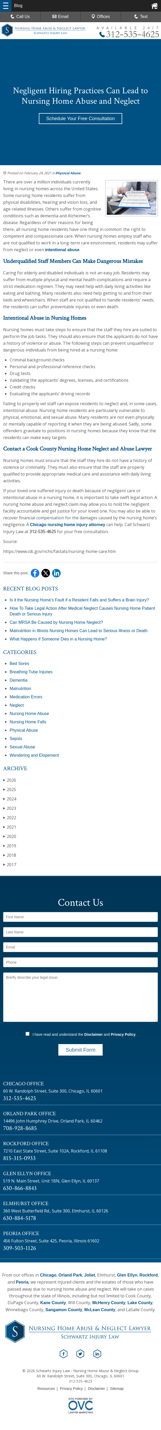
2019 (9, 845)
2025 (9, 789)
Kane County (53, 1302)
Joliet (89, 1275)
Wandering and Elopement (34, 755)
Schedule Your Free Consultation (80, 118)
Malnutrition (20, 688)
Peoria (22, 1282)
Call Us (20, 16)
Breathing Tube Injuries (31, 672)
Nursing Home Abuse (29, 713)
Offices (100, 16)
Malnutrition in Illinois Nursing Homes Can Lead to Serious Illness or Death (78, 630)
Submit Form (80, 1050)
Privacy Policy (123, 1034)
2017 (9, 864)
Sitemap (116, 1388)
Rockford (148, 1275)
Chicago (48, 1275)
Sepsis (16, 738)
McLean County (99, 1310)
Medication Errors (26, 697)
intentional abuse (62, 250)
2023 (9, 808)
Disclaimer (93, 1034)
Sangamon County (63, 1310)
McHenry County (108, 1302)
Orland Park (70, 1275)
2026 (9, 780)
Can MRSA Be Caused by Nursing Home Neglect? (56, 622)
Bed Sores (19, 663)
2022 (9, 817)
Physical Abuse (68, 173)
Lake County (139, 1302)
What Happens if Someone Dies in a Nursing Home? (58, 639)
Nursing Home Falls (28, 722)
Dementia (18, 680)
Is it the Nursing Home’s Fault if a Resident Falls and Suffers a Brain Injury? (79, 600)
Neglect (17, 705)
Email (60, 16)
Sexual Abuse (22, 747)
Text (143, 16)
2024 (9, 799)
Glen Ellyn (127, 1275)
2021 (9, 827)
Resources (46, 1388)
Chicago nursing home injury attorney (67, 524)
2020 (9, 836)
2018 (9, 855)
